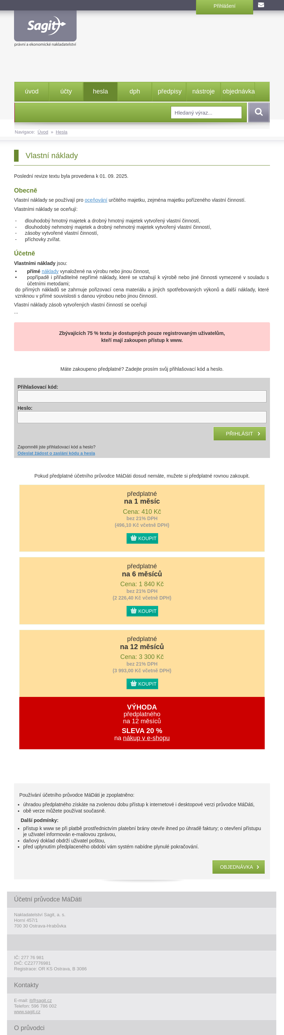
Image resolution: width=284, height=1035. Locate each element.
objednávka (239, 91)
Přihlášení (224, 6)
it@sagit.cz (40, 1000)
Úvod (43, 132)
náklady (50, 271)
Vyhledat (257, 112)
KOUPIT (147, 538)
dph (134, 91)
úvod (32, 91)
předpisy (170, 91)
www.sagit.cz (27, 1011)
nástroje (203, 91)
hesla (100, 91)
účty (66, 91)
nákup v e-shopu (146, 738)
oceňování (96, 200)
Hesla (61, 132)
